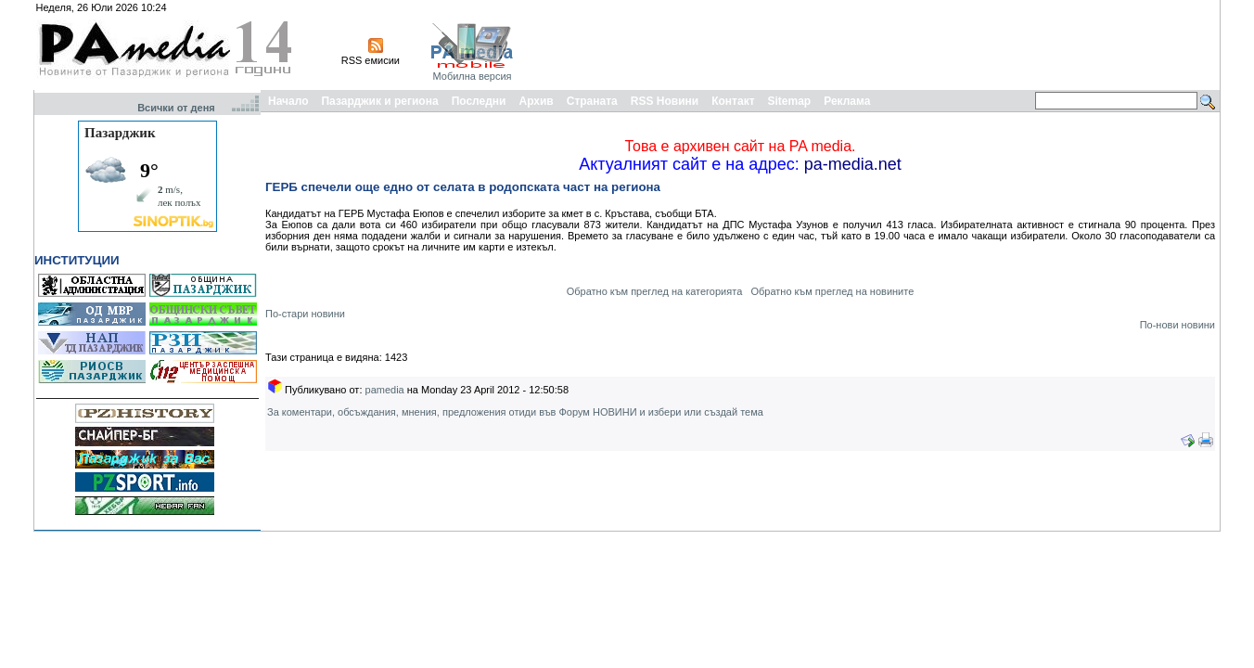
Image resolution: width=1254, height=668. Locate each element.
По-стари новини (305, 313)
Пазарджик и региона (379, 101)
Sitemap (790, 101)
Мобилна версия (471, 76)
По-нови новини (1177, 324)
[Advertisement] (879, 44)
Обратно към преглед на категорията (655, 291)
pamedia (384, 389)
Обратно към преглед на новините (832, 291)
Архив (535, 101)
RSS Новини (664, 101)
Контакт (732, 101)
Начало (288, 101)
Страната (592, 101)
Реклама (847, 101)
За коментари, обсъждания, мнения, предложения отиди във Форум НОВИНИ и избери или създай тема (515, 412)
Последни (479, 101)
